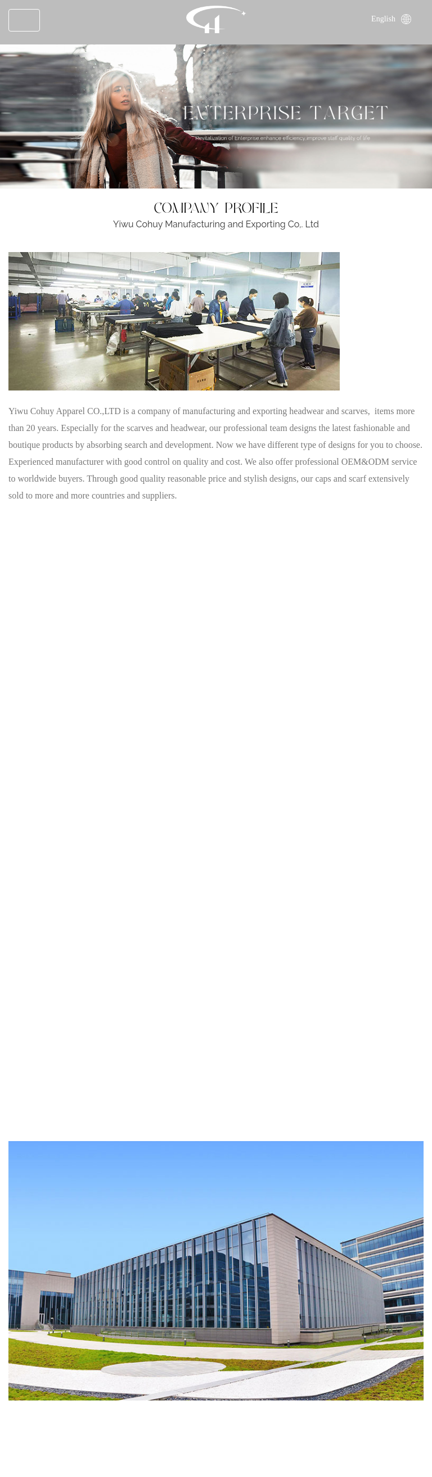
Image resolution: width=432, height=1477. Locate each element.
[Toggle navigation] (24, 20)
